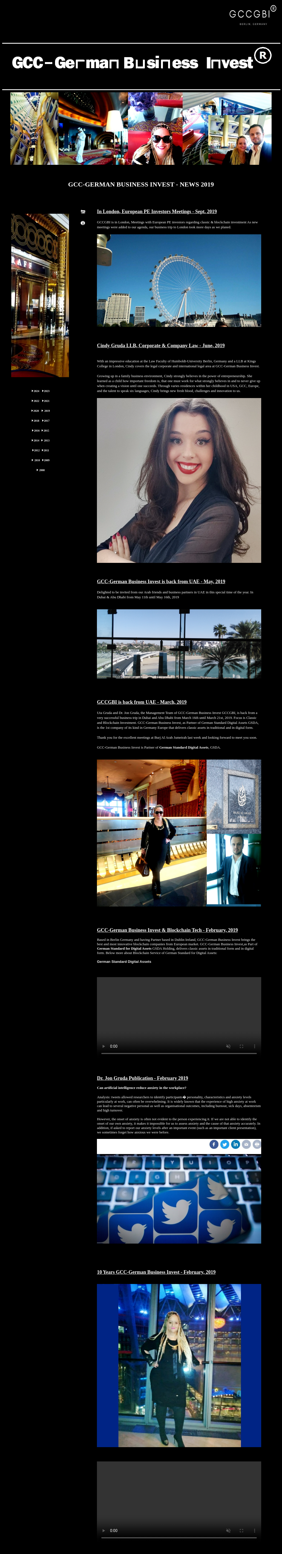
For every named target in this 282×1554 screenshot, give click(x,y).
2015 (46, 430)
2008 (42, 470)
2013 (47, 440)
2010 (37, 460)
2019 (47, 410)
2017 (47, 420)
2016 (36, 430)
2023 (47, 391)
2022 (36, 400)
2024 (36, 391)
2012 (37, 450)
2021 (47, 400)
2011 (46, 450)
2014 (36, 440)
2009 (47, 460)
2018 (36, 420)
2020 (36, 410)
